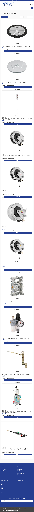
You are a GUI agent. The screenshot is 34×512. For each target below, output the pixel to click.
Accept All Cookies (14, 510)
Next (21, 459)
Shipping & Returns (3, 469)
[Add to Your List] (17, 53)
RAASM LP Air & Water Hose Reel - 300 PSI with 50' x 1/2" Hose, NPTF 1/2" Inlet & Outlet (17, 191)
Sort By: (25, 17)
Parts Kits (18, 470)
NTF (1, 491)
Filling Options (19, 474)
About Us (2, 466)
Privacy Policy (24, 508)
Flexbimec (2, 488)
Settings (3, 510)
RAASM (2, 484)
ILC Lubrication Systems (4, 480)
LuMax (2, 492)
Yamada (2, 487)
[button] (4, 17)
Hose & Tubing (19, 469)
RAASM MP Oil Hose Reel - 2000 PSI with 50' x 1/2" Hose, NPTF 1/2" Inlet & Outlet (16, 155)
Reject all (7, 510)
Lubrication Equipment (20, 466)
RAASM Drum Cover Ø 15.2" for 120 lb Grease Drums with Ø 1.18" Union (14, 82)
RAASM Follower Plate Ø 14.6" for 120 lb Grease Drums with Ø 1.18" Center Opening (16, 46)
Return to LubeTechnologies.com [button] (17, 0)
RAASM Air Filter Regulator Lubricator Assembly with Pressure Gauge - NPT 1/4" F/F (16, 338)
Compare (21, 17)
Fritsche (2, 483)
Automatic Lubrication (20, 473)
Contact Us (2, 470)
